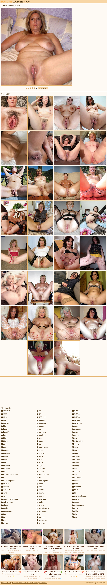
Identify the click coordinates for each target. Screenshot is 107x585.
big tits (4, 441)
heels (40, 438)
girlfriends (41, 417)
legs (39, 465)
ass (3, 420)
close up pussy (8, 481)
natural (40, 493)
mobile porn (42, 481)
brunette (5, 465)
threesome (77, 487)
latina (40, 462)
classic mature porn (9, 475)
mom (40, 487)
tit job (75, 490)
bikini (4, 444)
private (75, 432)
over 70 (76, 417)
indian (40, 450)
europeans (6, 511)
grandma (41, 423)
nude (40, 502)
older (40, 514)
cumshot (5, 490)
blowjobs (5, 453)
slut (74, 468)
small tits (76, 472)
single (75, 462)
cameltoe (5, 468)
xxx (74, 517)
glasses (41, 420)
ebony (4, 505)
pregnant (76, 429)
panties (76, 420)
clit (3, 478)
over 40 (41, 523)
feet (3, 520)
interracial (41, 453)
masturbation (43, 475)
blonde (5, 450)
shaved (76, 456)
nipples (40, 496)
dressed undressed (9, 499)
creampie (5, 487)
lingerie (40, 472)
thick (75, 484)
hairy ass (41, 432)
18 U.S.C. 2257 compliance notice (35, 583)
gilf (39, 414)
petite (75, 426)
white (75, 511)
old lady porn (43, 508)
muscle (40, 490)
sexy (75, 453)
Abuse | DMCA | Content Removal (12, 583)
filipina (4, 523)
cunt (4, 493)
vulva (75, 508)
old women (42, 511)
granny (40, 426)
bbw (4, 426)
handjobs (41, 435)
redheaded (77, 441)
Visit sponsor (43, 88)
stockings (76, 478)
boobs (4, 456)
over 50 (76, 411)
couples (5, 484)
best (4, 435)
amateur (5, 411)
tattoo (75, 481)
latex (39, 459)
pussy (75, 435)
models (40, 484)
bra (3, 462)
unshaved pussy (79, 496)
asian (4, 417)
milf (39, 478)
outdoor (41, 517)
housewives (42, 447)
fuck (39, 411)
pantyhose (77, 423)
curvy (4, 496)
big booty (5, 438)
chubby (5, 472)
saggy (75, 444)
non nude (41, 499)
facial (4, 514)
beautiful (5, 432)
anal (4, 414)
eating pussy (7, 502)
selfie (75, 447)
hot (39, 444)
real (74, 438)
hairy (40, 429)
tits (74, 493)
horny (40, 441)
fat (3, 517)
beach (4, 429)
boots (4, 459)
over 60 (76, 414)
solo (74, 475)
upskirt (75, 499)
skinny (75, 465)
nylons (40, 505)
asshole (5, 423)
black (4, 447)
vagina (75, 502)
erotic (4, 508)
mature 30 (42, 520)
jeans (40, 456)
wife (74, 514)
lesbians (41, 468)
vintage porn (78, 505)
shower (76, 459)
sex (74, 450)
